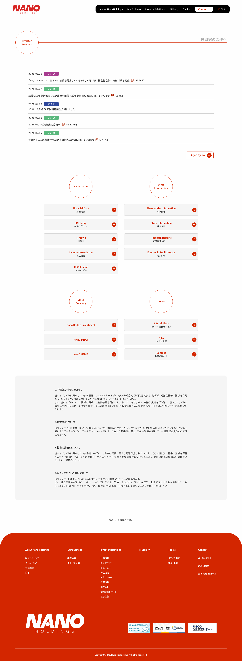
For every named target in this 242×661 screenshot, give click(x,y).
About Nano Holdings (111, 9)
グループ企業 (73, 562)
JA (219, 9)
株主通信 (104, 572)
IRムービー (105, 567)
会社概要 (29, 567)
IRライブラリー (107, 562)
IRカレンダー (106, 577)
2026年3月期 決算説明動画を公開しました (51, 109)
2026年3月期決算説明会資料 (52, 124)
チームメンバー (32, 562)
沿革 (27, 572)
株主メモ (104, 586)
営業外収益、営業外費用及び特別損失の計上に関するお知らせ (68, 139)
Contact (204, 9)
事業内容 (71, 558)
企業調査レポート (108, 591)
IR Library (174, 9)
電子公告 (104, 596)
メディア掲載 (174, 558)
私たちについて (32, 558)
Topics (186, 9)
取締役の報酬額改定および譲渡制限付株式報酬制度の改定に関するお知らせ (76, 95)
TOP (111, 520)
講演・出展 (173, 562)
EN (223, 9)
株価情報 (104, 582)
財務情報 (104, 558)
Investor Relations (155, 9)
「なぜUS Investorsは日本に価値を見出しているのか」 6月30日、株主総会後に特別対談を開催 (86, 80)
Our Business (134, 9)
